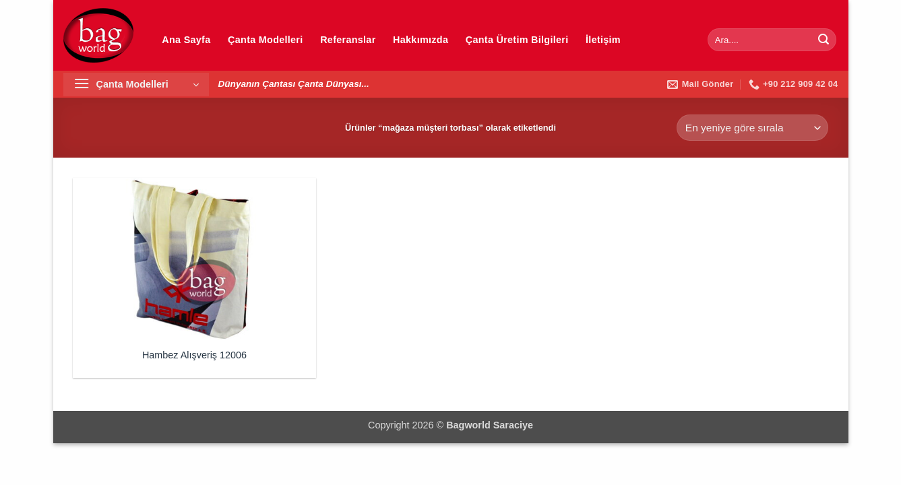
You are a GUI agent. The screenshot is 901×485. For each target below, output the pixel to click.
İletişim (603, 39)
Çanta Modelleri (265, 39)
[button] (136, 84)
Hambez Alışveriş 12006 (194, 355)
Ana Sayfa (186, 39)
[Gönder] (823, 39)
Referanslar (347, 39)
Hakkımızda (420, 39)
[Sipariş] (752, 128)
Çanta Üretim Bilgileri (517, 39)
